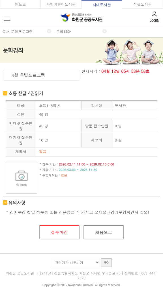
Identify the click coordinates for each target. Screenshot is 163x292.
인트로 (20, 4)
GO (106, 262)
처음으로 (103, 232)
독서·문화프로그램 (17, 31)
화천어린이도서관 (61, 4)
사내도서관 (102, 4)
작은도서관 (142, 4)
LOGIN (154, 16)
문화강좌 (63, 31)
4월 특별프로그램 (28, 75)
